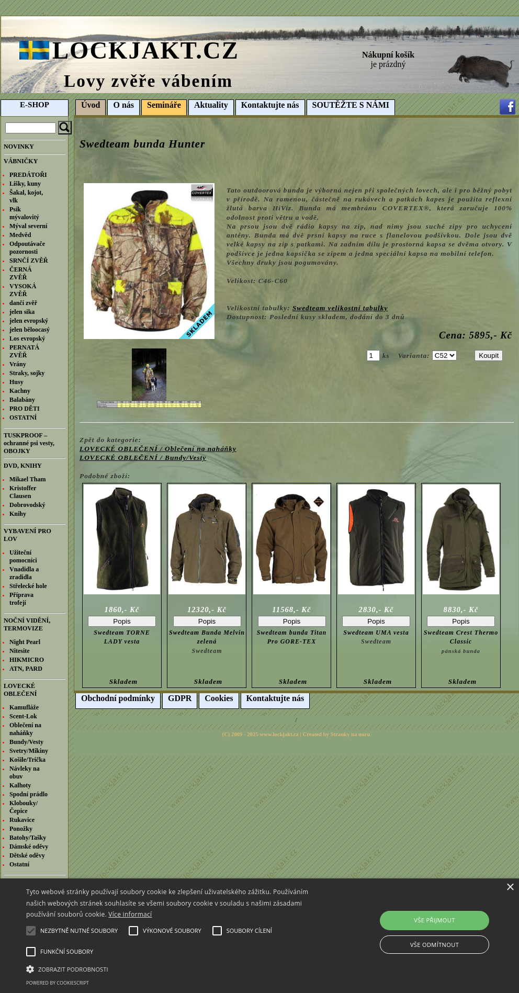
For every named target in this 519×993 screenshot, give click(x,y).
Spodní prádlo (28, 794)
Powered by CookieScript (57, 982)
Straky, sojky (26, 373)
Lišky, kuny (25, 183)
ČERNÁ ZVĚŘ (20, 273)
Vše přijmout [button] (434, 920)
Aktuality (211, 104)
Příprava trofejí (21, 598)
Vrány (17, 364)
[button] (178, 968)
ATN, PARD (25, 668)
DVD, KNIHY (23, 465)
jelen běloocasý (29, 329)
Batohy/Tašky (27, 837)
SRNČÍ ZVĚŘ (28, 260)
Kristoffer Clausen (22, 492)
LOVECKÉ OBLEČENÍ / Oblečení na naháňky (158, 449)
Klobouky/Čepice (23, 807)
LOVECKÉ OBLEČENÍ (20, 689)
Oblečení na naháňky (25, 729)
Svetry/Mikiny (28, 750)
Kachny (19, 390)
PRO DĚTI (24, 408)
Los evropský (27, 338)
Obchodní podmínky (118, 698)
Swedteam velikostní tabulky (340, 308)
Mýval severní (28, 226)
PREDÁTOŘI (28, 174)
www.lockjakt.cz (279, 734)
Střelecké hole (28, 586)
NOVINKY (19, 146)
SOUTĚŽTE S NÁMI (351, 104)
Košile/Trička (27, 759)
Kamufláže (24, 707)
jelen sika (22, 311)
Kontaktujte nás (270, 104)
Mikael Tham (27, 479)
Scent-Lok (23, 716)
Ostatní (19, 864)
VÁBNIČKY (21, 161)
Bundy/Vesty (26, 742)
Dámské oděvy (28, 846)
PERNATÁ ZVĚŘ (24, 351)
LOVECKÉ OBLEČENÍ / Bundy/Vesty (143, 457)
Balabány (22, 399)
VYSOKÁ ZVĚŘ (22, 290)
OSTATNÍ (23, 417)
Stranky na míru (350, 734)
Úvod (90, 104)
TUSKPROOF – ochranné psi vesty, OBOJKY (29, 443)
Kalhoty (20, 785)
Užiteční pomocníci (23, 556)
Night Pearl (24, 642)
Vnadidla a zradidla (24, 573)
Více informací (130, 914)
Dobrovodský (27, 505)
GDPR (179, 698)
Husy (16, 382)
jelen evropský (28, 320)
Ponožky (20, 828)
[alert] (259, 935)
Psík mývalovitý (24, 213)
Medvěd (20, 235)
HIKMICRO (26, 659)
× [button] (510, 888)
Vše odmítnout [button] (434, 945)
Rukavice (22, 819)
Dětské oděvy (27, 855)
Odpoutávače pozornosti (27, 247)
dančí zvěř (23, 303)
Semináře (164, 104)
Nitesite (19, 651)
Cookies (219, 698)
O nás (123, 104)
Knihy (17, 513)
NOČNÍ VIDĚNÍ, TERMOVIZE (27, 624)
